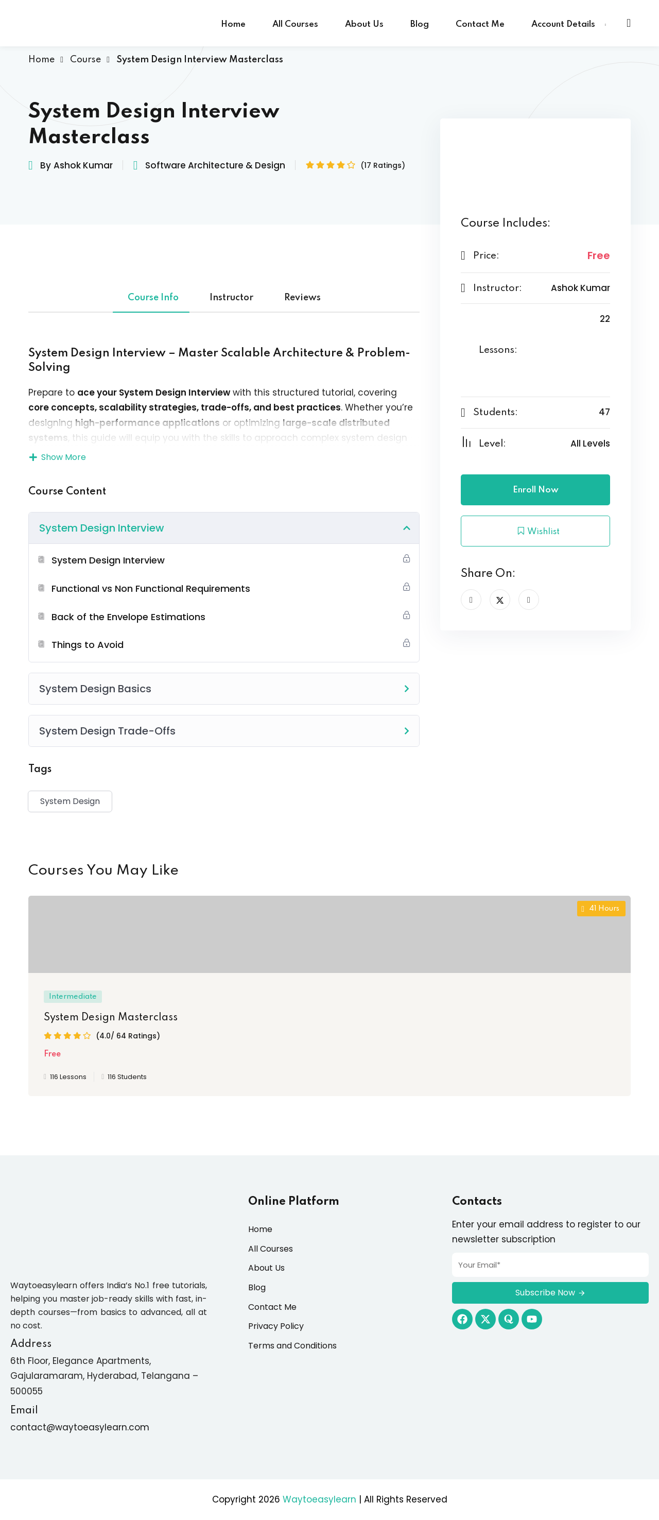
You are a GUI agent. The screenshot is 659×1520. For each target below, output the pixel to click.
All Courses (295, 24)
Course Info (153, 297)
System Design (70, 801)
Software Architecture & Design (215, 165)
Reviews (302, 297)
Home (233, 24)
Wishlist (536, 531)
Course (85, 59)
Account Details (563, 24)
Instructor (231, 297)
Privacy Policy (276, 1326)
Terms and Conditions (292, 1346)
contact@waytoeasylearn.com (79, 1427)
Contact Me (480, 24)
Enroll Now (536, 490)
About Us (364, 24)
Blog (419, 24)
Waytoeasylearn (319, 1499)
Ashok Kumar (83, 165)
